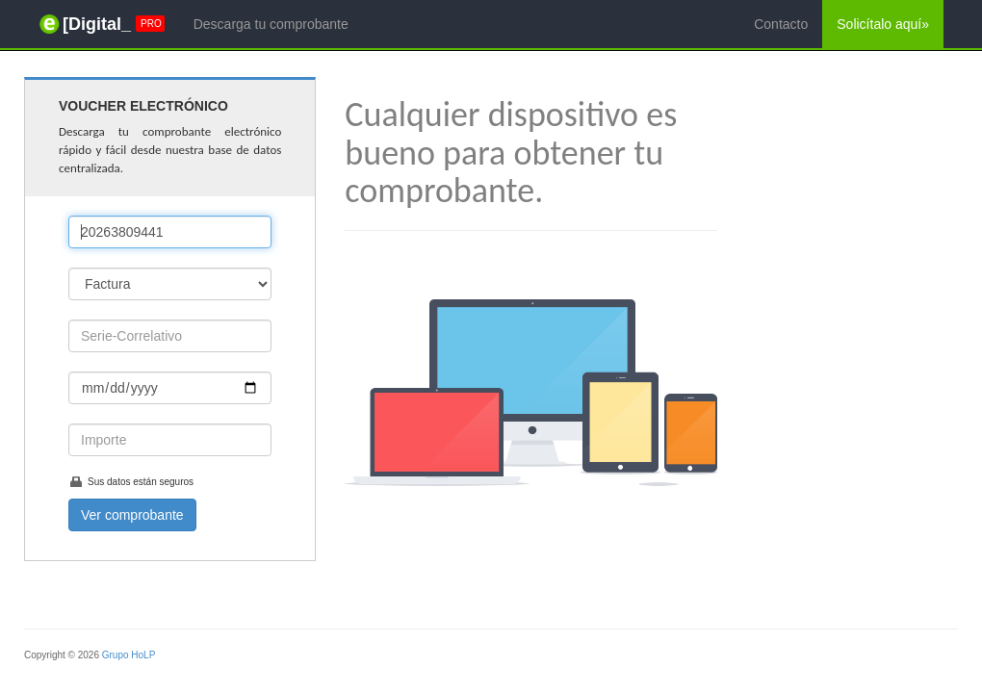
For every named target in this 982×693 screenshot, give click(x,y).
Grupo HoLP (129, 655)
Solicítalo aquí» (883, 24)
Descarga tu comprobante (271, 24)
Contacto (781, 24)
